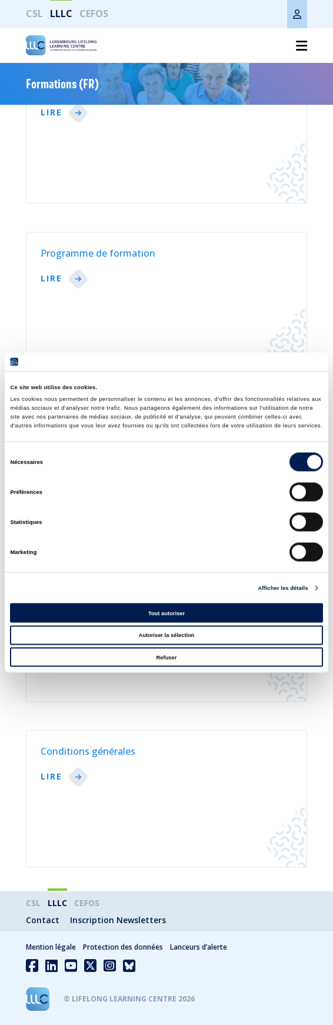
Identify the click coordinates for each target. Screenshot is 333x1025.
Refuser (166, 657)
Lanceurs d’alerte (198, 947)
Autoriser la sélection (166, 635)
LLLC (61, 13)
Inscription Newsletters (118, 920)
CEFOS (93, 13)
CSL (34, 13)
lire (51, 113)
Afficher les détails (283, 588)
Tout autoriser (166, 613)
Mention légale (51, 947)
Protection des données (123, 947)
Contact (42, 920)
